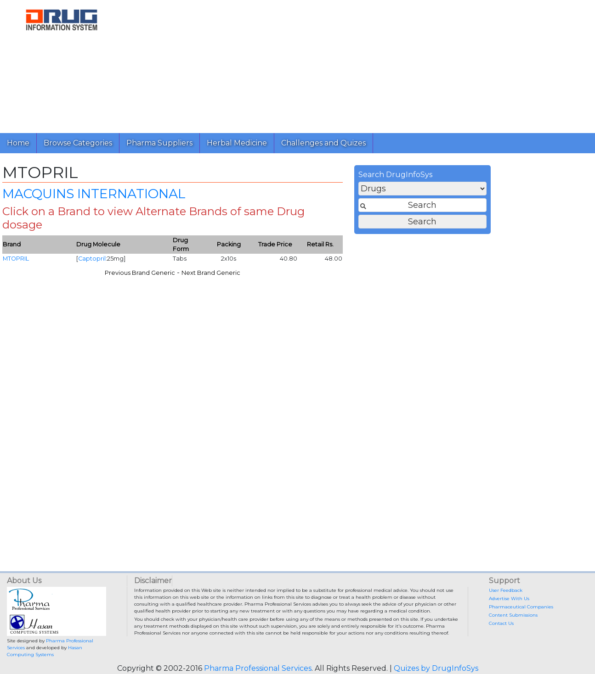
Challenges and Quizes (323, 143)
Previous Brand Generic (290, 276)
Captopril (241, 261)
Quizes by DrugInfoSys (436, 668)
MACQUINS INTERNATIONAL (243, 196)
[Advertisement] (355, 64)
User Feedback (505, 590)
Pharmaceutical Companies (521, 607)
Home (18, 143)
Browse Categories (78, 143)
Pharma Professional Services (258, 668)
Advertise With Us (509, 599)
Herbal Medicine (237, 143)
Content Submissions (513, 615)
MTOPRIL (166, 261)
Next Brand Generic (360, 276)
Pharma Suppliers (159, 143)
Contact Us (501, 623)
